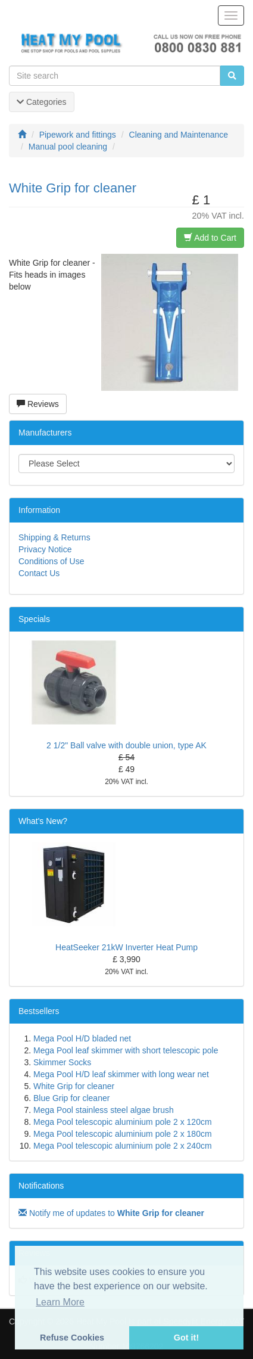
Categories (42, 102)
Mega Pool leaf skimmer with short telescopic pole (125, 1050)
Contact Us (39, 573)
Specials (34, 619)
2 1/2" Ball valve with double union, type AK (126, 745)
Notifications (41, 1185)
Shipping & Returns (54, 537)
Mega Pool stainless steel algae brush (103, 1110)
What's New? (42, 821)
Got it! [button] (186, 1337)
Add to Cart (210, 237)
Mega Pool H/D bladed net (82, 1038)
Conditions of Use (51, 561)
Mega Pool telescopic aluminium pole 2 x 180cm (122, 1134)
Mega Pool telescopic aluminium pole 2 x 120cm (122, 1122)
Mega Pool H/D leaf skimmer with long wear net (121, 1074)
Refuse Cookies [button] (72, 1337)
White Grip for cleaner (73, 1086)
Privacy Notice (44, 549)
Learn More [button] (60, 1302)
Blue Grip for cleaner (71, 1098)
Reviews (38, 404)
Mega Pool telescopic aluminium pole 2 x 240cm (122, 1145)
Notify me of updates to (111, 1213)
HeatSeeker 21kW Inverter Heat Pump (126, 947)
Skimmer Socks (62, 1062)
